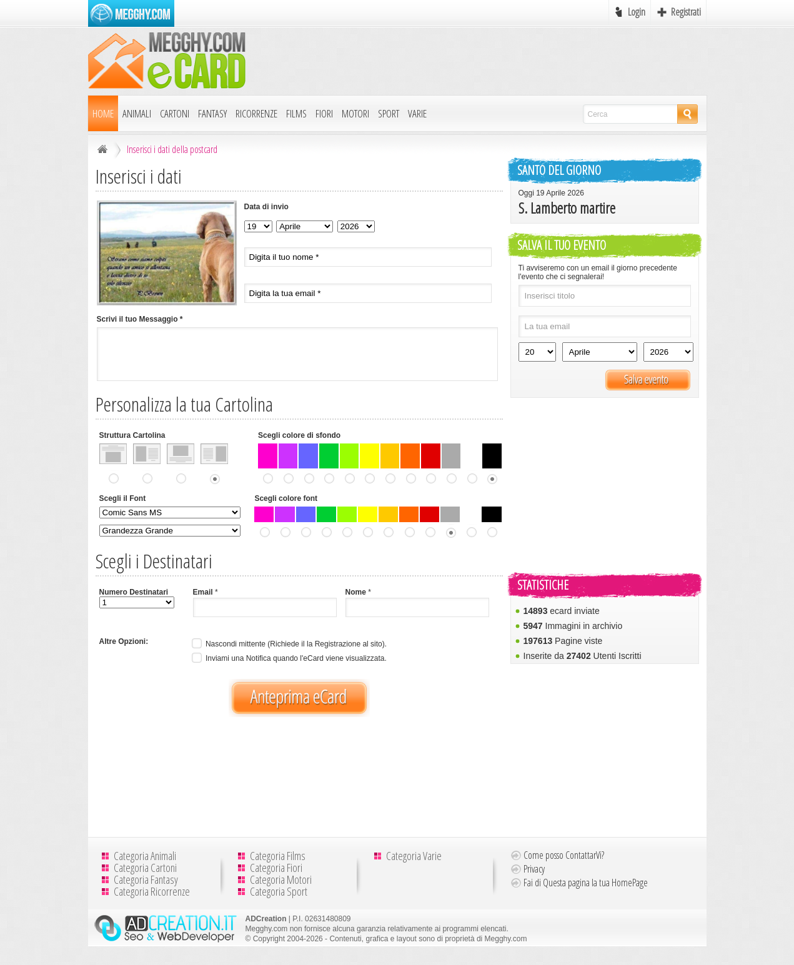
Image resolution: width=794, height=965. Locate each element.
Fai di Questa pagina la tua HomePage (586, 882)
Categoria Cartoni (145, 867)
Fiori (324, 113)
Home (103, 113)
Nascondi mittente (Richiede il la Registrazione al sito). (288, 644)
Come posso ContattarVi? (564, 855)
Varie (417, 113)
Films (296, 113)
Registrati (686, 12)
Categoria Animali (145, 855)
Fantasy (212, 113)
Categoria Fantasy (146, 879)
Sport (388, 113)
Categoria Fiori (276, 867)
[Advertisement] (479, 60)
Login (636, 12)
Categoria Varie (414, 855)
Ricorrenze (256, 113)
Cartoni (174, 113)
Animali (136, 113)
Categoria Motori (281, 879)
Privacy (534, 869)
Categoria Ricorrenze (152, 891)
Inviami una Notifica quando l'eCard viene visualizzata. (288, 658)
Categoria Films (277, 855)
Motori (355, 113)
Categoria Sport (278, 891)
